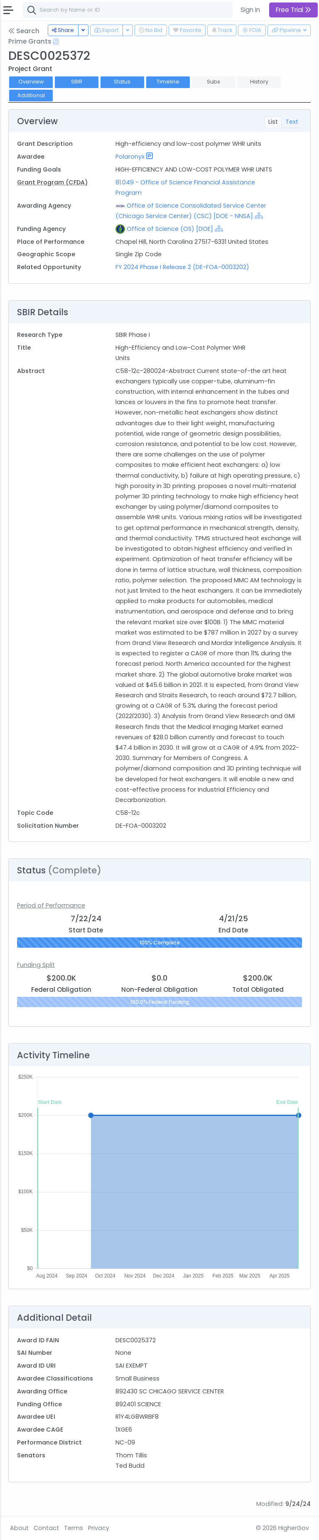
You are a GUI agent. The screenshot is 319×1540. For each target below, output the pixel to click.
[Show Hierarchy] (259, 215)
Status (122, 81)
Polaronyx (130, 156)
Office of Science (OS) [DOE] (170, 229)
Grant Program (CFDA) (52, 182)
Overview (31, 81)
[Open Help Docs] (56, 41)
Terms (73, 1528)
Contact (46, 1528)
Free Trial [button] (293, 9)
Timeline (168, 81)
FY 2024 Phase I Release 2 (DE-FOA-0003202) (182, 267)
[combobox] (147, 10)
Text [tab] (291, 122)
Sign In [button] (250, 9)
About (19, 1528)
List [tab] (273, 122)
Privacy (98, 1528)
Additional (31, 95)
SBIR (76, 81)
